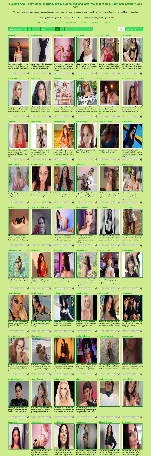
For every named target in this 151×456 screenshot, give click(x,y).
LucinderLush (127, 262)
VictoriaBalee (104, 230)
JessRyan (12, 100)
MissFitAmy (58, 327)
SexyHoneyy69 (14, 360)
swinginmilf (35, 360)
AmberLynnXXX (60, 295)
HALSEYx (80, 35)
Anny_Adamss (127, 68)
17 (72, 29)
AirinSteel (80, 68)
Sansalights (13, 327)
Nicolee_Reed (127, 133)
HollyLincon (104, 392)
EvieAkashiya (104, 198)
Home (121, 29)
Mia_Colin (103, 68)
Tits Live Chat (56, 22)
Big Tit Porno (42, 22)
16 (67, 29)
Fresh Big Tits (95, 22)
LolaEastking (104, 35)
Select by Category (134, 29)
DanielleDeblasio (105, 295)
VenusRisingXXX (14, 230)
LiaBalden (12, 35)
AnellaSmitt (12, 68)
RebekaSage (58, 198)
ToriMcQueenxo (37, 133)
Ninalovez (57, 360)
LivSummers (127, 230)
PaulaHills (58, 68)
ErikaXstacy (126, 327)
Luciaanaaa (103, 165)
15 (62, 29)
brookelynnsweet (106, 100)
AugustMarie (36, 392)
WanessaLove (13, 133)
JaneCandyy (36, 100)
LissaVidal (80, 133)
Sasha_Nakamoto (83, 262)
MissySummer (36, 262)
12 (48, 29)
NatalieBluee (36, 327)
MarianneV (12, 165)
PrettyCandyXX (82, 100)
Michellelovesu (14, 392)
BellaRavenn (59, 230)
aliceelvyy (80, 295)
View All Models (16, 29)
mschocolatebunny (84, 327)
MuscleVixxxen (37, 230)
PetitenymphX (127, 198)
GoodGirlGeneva (83, 230)
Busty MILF (109, 22)
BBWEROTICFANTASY (40, 165)
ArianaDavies (127, 100)
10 (38, 29)
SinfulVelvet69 (127, 295)
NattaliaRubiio (59, 100)
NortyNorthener (14, 262)
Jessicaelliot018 (82, 165)
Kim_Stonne (104, 360)
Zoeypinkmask (127, 392)
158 (86, 29)
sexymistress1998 (129, 360)
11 (43, 29)
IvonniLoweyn (81, 198)
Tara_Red (57, 262)
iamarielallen (36, 198)
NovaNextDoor (36, 35)
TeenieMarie (126, 35)
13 (52, 29)
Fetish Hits (73, 450)
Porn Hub (83, 22)
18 (76, 29)
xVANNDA (80, 360)
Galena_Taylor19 (60, 133)
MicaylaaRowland (106, 262)
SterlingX (80, 392)
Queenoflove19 (37, 295)
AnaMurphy (35, 68)
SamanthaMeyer (14, 198)
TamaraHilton (59, 165)
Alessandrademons (15, 295)
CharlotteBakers (105, 327)
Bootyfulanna (127, 165)
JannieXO (57, 392)
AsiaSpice (103, 133)
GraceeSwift (58, 35)
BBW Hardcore (71, 22)
